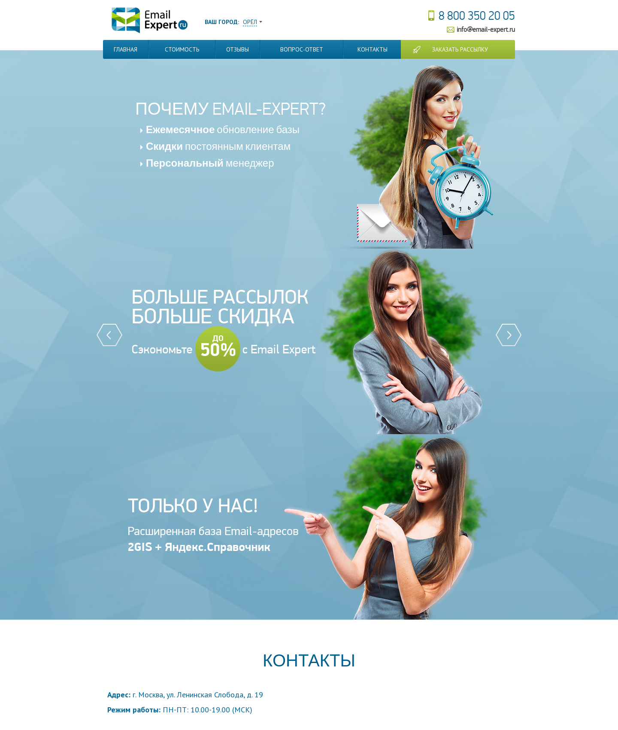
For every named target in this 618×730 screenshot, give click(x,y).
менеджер (210, 163)
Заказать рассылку (460, 49)
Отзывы (237, 49)
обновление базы (223, 130)
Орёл (250, 22)
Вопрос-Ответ (301, 49)
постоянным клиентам (218, 146)
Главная (125, 49)
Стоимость (182, 49)
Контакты (372, 49)
